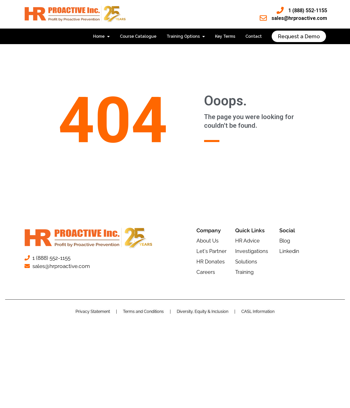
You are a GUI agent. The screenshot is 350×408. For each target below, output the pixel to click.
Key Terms (225, 36)
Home (101, 36)
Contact (253, 36)
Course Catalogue (138, 36)
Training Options (186, 36)
